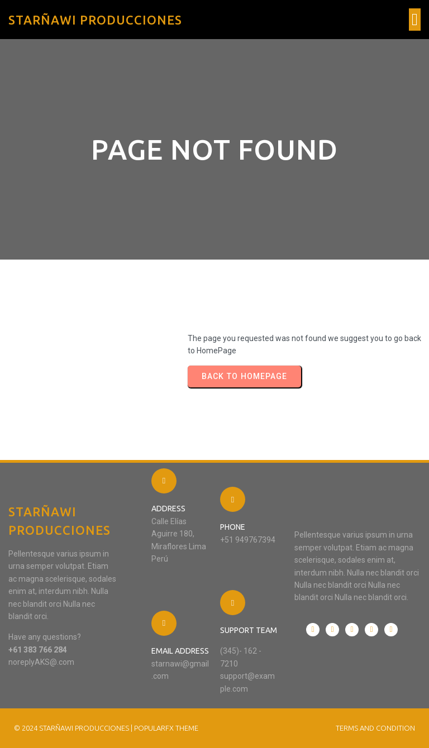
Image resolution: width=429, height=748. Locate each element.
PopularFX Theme (166, 728)
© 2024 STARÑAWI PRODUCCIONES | (74, 728)
